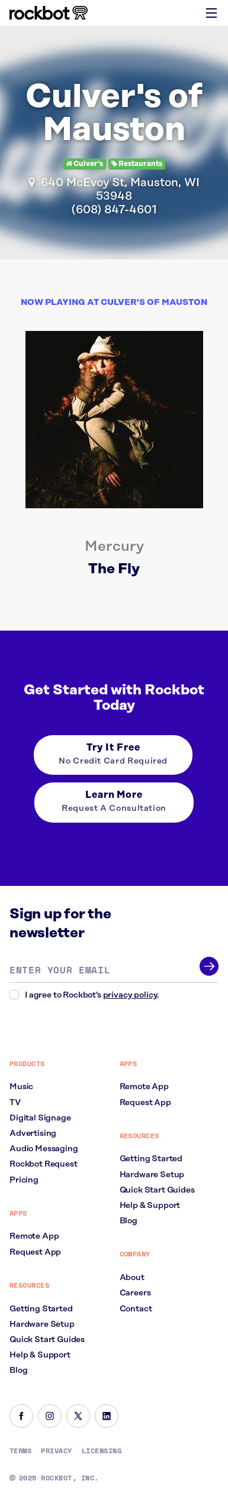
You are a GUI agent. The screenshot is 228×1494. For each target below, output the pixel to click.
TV (15, 1102)
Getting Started (41, 1309)
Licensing (101, 1451)
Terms (20, 1451)
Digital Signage (40, 1118)
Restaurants (136, 164)
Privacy (56, 1451)
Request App (35, 1252)
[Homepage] (48, 13)
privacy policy (130, 995)
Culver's (84, 164)
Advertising (32, 1133)
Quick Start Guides (47, 1339)
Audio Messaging (43, 1149)
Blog (18, 1370)
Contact (136, 1309)
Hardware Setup (42, 1324)
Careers (135, 1293)
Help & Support (39, 1355)
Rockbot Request (43, 1164)
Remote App (34, 1236)
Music (21, 1087)
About (132, 1277)
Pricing (23, 1180)
